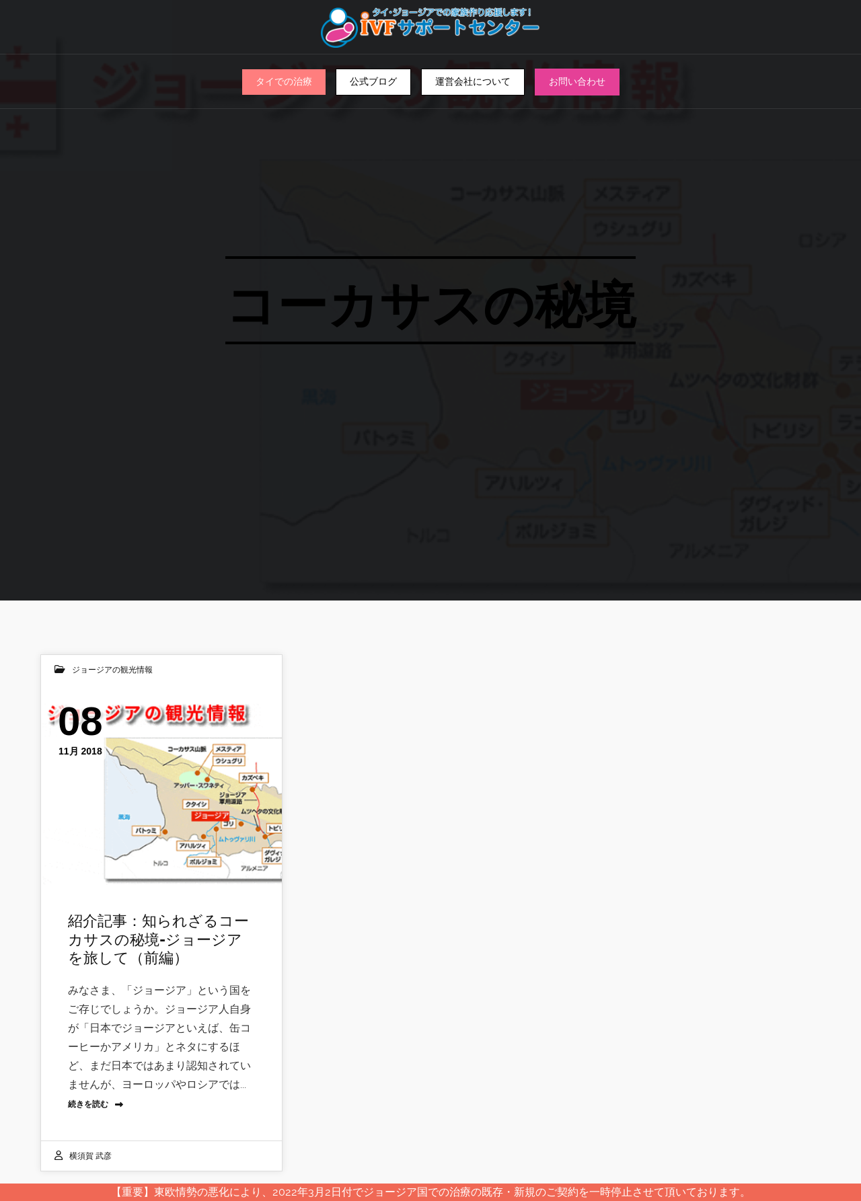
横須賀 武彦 (90, 1156)
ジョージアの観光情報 (112, 669)
